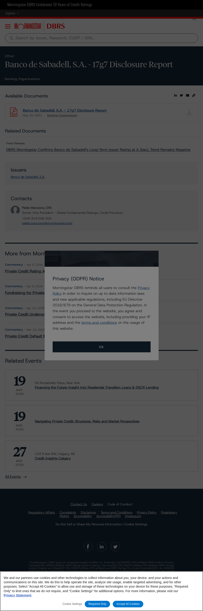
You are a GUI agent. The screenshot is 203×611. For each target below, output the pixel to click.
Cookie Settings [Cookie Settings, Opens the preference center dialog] (72, 604)
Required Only (97, 604)
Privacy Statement (17, 595)
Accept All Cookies (128, 604)
